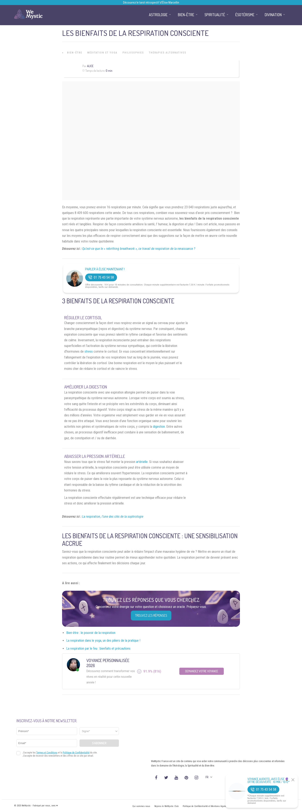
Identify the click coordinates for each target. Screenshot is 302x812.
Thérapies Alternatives (167, 52)
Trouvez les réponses (151, 615)
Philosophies (133, 52)
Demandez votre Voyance (201, 671)
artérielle (142, 462)
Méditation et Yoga (102, 52)
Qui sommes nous (141, 806)
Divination (273, 14)
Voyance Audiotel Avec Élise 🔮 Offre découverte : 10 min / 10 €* (268, 780)
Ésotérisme (244, 14)
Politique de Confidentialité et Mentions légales (205, 806)
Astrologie (158, 14)
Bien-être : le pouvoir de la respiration (90, 633)
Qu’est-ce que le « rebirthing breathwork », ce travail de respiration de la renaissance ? (138, 249)
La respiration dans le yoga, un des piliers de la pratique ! (103, 641)
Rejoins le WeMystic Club (166, 806)
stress (89, 351)
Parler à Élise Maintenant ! (105, 269)
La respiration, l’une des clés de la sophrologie (112, 517)
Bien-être (74, 52)
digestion (159, 427)
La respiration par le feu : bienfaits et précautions (98, 648)
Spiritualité (214, 14)
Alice (90, 66)
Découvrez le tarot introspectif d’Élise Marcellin (151, 2)
